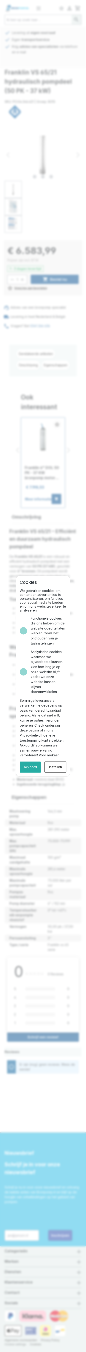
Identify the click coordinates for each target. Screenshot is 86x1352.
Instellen (62, 733)
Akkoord (23, 733)
